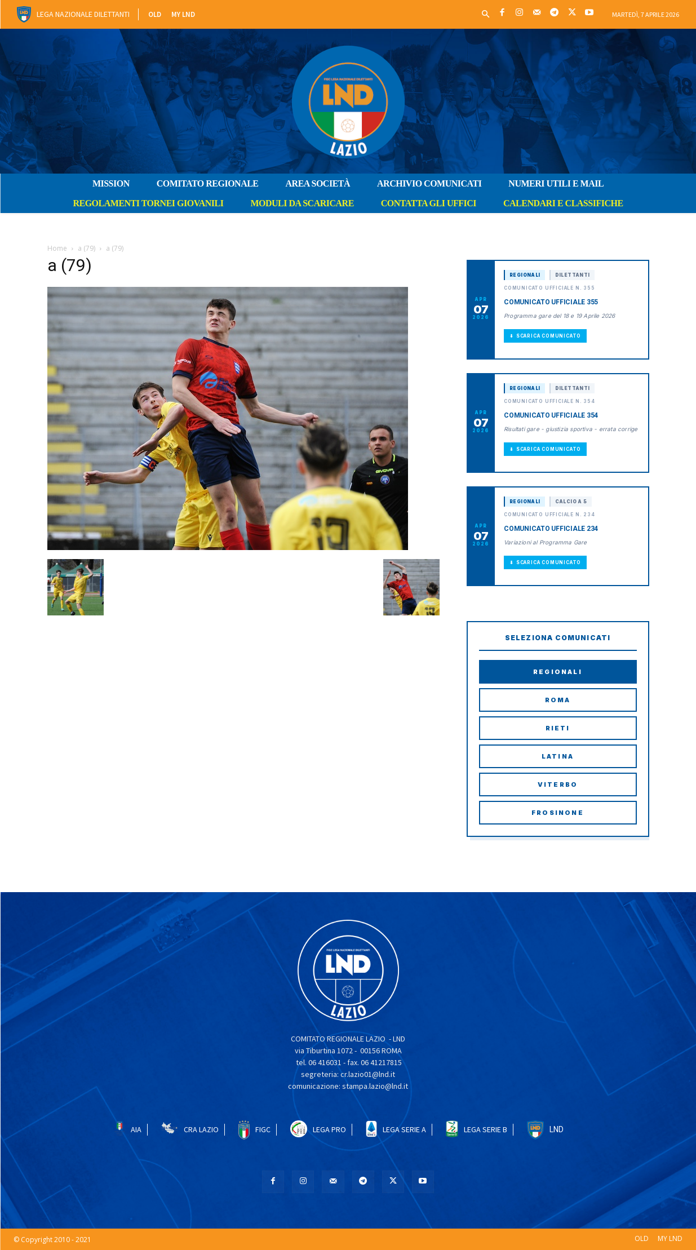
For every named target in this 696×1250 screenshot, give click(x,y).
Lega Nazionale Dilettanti (83, 14)
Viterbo (558, 784)
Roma (558, 700)
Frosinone (557, 813)
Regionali (557, 672)
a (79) (86, 248)
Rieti (558, 728)
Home (57, 248)
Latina (558, 756)
